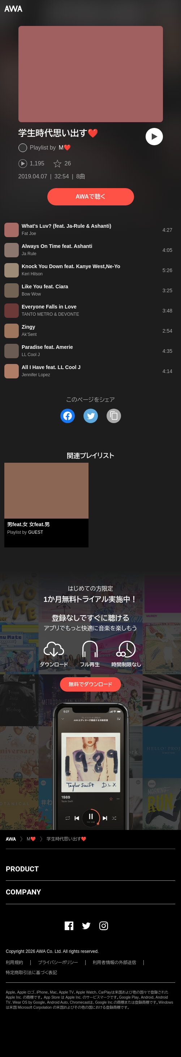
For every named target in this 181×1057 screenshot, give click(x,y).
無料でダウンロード (90, 684)
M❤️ (65, 148)
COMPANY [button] (23, 892)
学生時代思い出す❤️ (66, 838)
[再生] (154, 136)
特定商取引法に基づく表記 (31, 972)
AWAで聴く (90, 197)
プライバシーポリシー (58, 962)
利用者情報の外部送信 (114, 962)
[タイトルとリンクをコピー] (114, 416)
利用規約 (14, 962)
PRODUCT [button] (22, 869)
